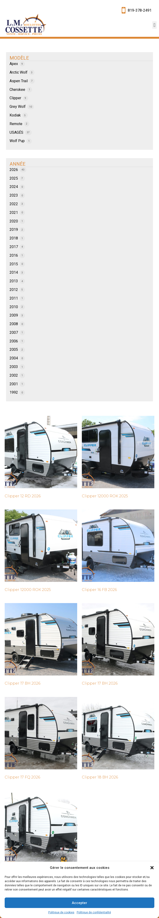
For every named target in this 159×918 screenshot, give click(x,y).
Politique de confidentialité (94, 912)
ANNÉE (17, 164)
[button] (152, 867)
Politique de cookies (61, 912)
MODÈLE (19, 58)
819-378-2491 (140, 10)
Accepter (79, 903)
